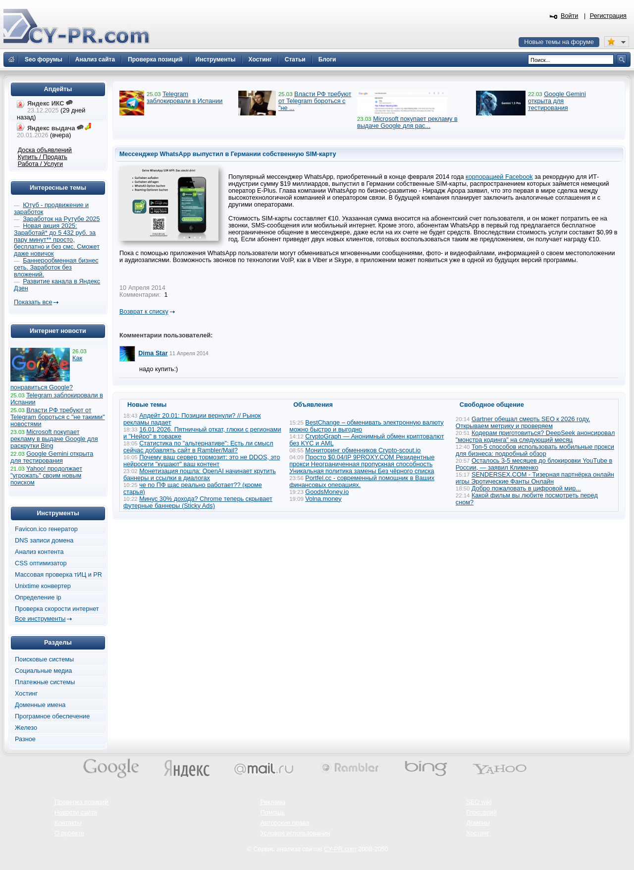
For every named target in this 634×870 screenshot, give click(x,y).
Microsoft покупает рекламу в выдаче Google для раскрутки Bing (54, 439)
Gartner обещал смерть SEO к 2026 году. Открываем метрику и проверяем (523, 423)
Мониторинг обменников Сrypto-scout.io (363, 450)
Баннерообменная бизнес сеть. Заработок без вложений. (56, 267)
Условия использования (295, 833)
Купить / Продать (42, 157)
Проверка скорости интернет (57, 608)
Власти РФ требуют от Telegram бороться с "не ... (314, 101)
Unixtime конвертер (43, 586)
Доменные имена (40, 705)
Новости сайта (75, 812)
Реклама (273, 802)
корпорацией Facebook (499, 176)
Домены (478, 822)
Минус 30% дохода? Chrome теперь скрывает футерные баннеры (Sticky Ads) (197, 502)
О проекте (69, 833)
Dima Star (152, 353)
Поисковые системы (44, 659)
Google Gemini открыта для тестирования (557, 101)
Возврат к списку (143, 311)
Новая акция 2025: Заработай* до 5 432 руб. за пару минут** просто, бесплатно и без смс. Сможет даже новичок (57, 239)
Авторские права (285, 822)
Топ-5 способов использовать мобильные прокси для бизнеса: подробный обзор (535, 450)
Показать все (33, 302)
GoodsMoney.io (327, 492)
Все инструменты (40, 618)
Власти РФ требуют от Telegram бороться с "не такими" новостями (57, 417)
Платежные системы (45, 682)
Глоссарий (481, 812)
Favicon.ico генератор (46, 529)
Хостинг (26, 693)
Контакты (68, 822)
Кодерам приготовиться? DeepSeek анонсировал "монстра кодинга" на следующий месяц (535, 436)
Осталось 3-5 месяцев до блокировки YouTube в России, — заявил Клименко (534, 464)
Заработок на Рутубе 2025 (61, 219)
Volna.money (323, 498)
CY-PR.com (340, 849)
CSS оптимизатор (41, 563)
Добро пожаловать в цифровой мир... (526, 488)
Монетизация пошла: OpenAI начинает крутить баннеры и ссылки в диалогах (199, 475)
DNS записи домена (44, 540)
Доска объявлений (45, 150)
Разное (25, 739)
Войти (570, 15)
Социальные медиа (43, 670)
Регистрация (608, 15)
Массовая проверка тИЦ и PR (58, 574)
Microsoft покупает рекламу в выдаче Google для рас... (407, 122)
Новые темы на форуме (559, 42)
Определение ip (38, 597)
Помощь (273, 812)
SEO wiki (478, 802)
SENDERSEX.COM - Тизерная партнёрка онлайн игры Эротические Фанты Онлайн (535, 478)
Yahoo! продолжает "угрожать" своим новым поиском (46, 475)
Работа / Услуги (40, 164)
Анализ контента (39, 551)
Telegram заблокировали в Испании (184, 98)
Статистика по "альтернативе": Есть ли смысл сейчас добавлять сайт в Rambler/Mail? (198, 447)
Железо (26, 727)
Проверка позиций (81, 802)
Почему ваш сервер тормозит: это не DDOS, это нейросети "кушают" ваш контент (201, 461)
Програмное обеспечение (52, 716)
